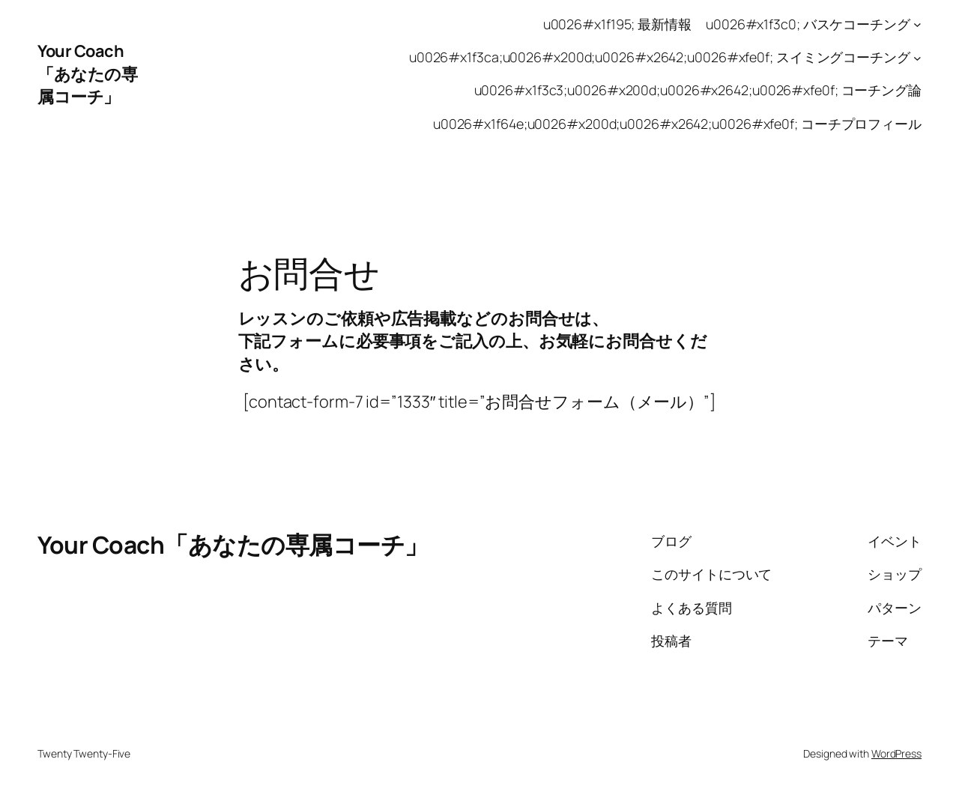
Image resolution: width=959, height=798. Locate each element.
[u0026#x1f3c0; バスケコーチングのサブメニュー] (917, 24)
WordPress (896, 753)
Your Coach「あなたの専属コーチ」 (87, 74)
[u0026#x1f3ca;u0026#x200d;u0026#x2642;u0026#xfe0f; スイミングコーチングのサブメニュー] (917, 57)
